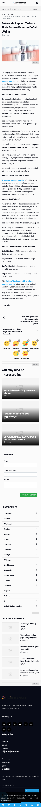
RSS (4, 766)
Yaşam (20, 580)
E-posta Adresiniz (10, 470)
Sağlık (20, 529)
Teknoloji (20, 524)
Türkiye (20, 560)
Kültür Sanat (20, 565)
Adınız (6, 461)
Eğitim (20, 591)
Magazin (20, 544)
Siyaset (20, 550)
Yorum (6, 479)
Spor (20, 539)
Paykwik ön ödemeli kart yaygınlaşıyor (16, 415)
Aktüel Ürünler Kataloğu (20, 606)
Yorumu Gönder (28, 495)
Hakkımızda (6, 759)
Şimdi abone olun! (32, 791)
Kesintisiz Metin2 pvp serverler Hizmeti (19, 392)
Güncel (20, 519)
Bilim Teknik (20, 575)
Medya (20, 596)
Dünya (20, 555)
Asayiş (20, 534)
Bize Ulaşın (6, 762)
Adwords (20, 570)
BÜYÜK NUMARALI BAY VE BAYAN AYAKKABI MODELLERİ (20, 438)
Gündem (20, 586)
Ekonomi (20, 513)
